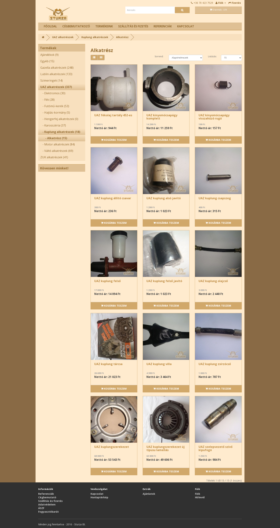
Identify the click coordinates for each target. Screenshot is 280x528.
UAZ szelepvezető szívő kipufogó (215, 448)
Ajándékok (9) (49, 55)
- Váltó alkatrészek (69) (56, 151)
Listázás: (212, 56)
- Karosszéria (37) (53, 125)
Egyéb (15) (47, 61)
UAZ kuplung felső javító (164, 281)
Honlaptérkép (99, 497)
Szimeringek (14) (51, 80)
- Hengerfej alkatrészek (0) (59, 119)
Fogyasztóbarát (48, 511)
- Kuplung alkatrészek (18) (60, 132)
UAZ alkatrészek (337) (56, 87)
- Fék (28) (47, 100)
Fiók (197, 493)
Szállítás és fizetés (133, 26)
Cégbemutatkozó (76, 26)
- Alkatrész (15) (53, 138)
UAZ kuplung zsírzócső (215, 364)
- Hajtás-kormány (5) (55, 112)
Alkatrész (122, 37)
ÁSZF (41, 508)
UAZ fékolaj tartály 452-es (113, 115)
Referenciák (163, 26)
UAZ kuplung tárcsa (108, 364)
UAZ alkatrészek (63, 37)
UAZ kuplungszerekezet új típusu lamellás (165, 448)
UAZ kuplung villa (159, 364)
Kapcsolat (185, 26)
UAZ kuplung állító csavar (112, 198)
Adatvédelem (47, 504)
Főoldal (50, 26)
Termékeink (104, 26)
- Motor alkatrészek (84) (57, 144)
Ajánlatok (149, 493)
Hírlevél (200, 497)
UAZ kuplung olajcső (213, 281)
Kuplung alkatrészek (94, 37)
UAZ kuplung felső (107, 281)
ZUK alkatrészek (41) (54, 157)
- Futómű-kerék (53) (54, 106)
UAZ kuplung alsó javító (163, 198)
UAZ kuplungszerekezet (111, 447)
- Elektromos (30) (52, 93)
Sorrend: (159, 56)
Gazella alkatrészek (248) (57, 68)
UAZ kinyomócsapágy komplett (161, 116)
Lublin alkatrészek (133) (56, 74)
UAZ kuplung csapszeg (215, 198)
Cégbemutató (47, 497)
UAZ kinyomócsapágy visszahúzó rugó (214, 116)
